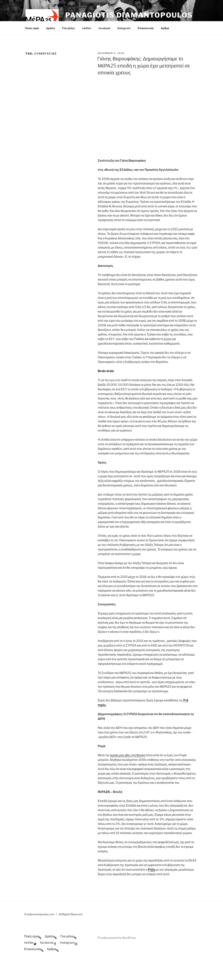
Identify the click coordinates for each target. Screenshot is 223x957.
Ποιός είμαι (32, 28)
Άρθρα (165, 28)
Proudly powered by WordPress (117, 937)
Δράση (50, 28)
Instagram (124, 28)
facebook (104, 28)
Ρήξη (151, 869)
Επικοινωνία (146, 28)
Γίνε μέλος (68, 28)
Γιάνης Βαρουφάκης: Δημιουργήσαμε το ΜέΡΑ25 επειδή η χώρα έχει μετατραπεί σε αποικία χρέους (143, 65)
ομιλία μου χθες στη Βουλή (127, 755)
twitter (86, 28)
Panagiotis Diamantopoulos (129, 15)
